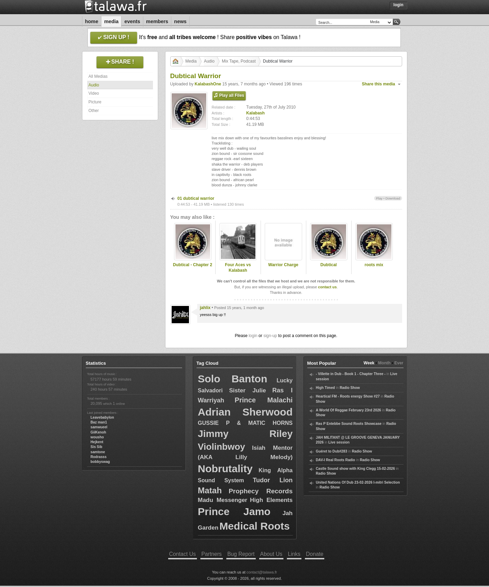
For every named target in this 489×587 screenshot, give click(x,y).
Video (94, 93)
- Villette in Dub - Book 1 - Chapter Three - (351, 374)
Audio (94, 85)
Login (398, 4)
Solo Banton (233, 378)
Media (111, 21)
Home (91, 21)
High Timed (325, 388)
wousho (97, 437)
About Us (271, 554)
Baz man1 (99, 422)
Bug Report (241, 554)
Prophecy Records (261, 491)
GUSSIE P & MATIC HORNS (245, 423)
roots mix (373, 264)
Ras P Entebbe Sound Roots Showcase (349, 424)
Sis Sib (96, 447)
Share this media (378, 84)
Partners (211, 554)
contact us (327, 287)
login (252, 335)
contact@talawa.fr (261, 572)
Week (369, 363)
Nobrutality (225, 468)
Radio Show (349, 388)
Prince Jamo (234, 511)
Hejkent (97, 442)
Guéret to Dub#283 (331, 451)
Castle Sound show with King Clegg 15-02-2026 (355, 468)
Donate (314, 554)
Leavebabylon (102, 417)
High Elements (271, 500)
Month (384, 363)
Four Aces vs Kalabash (238, 267)
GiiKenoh (98, 432)
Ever (398, 363)
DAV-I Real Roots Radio (335, 460)
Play (379, 198)
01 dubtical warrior (196, 198)
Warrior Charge (283, 264)
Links (294, 554)
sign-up (270, 335)
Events (132, 21)
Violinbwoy (221, 446)
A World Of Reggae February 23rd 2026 (348, 410)
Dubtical (328, 264)
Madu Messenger (222, 500)
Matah (210, 490)
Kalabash (255, 113)
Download (393, 198)
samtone (98, 452)
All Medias (98, 76)
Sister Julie (247, 390)
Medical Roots (254, 526)
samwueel (99, 427)
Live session (339, 442)
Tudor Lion (272, 480)
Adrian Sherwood (245, 412)
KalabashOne (207, 84)
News (180, 21)
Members (157, 21)
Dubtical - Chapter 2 (192, 264)
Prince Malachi (263, 400)
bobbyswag (100, 462)
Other (94, 110)
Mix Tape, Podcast (239, 61)
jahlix (205, 307)
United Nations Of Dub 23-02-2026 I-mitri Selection (358, 482)
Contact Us (182, 554)
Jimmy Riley (245, 433)
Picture (95, 102)
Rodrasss (99, 457)
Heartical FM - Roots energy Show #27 (348, 396)
